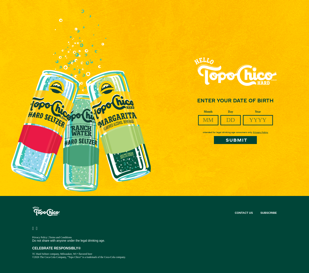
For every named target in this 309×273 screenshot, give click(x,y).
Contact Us (244, 212)
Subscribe (268, 212)
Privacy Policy (39, 237)
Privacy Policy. (260, 132)
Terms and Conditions (60, 237)
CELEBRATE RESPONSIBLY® (56, 248)
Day (230, 111)
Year (258, 111)
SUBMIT (236, 140)
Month (208, 111)
